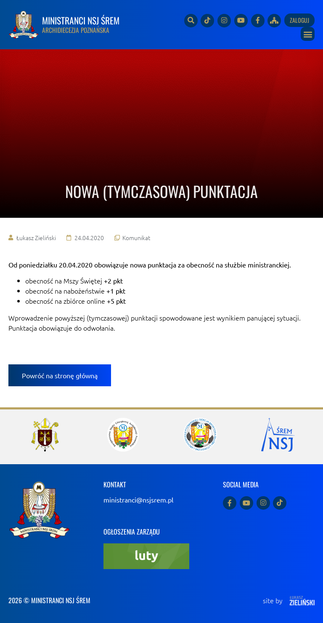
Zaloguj (299, 20)
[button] (308, 34)
